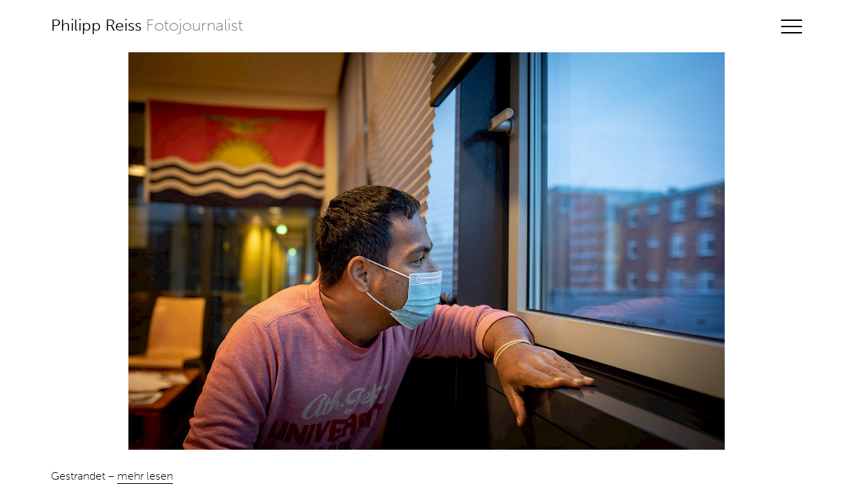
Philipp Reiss (147, 25)
